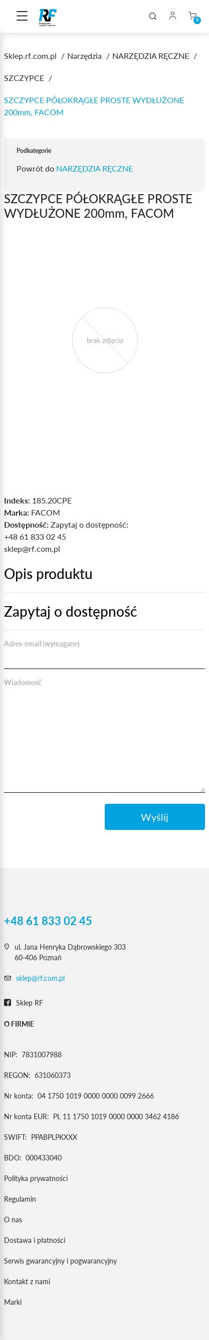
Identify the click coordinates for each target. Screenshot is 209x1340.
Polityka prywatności (36, 1178)
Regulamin (20, 1199)
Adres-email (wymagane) (42, 643)
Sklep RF (23, 1003)
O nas (13, 1219)
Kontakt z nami (27, 1281)
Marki (13, 1302)
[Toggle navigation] (22, 16)
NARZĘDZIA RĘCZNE (94, 168)
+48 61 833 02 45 (48, 921)
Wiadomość (23, 682)
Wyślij (154, 817)
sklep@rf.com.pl (40, 978)
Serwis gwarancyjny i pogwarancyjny (60, 1261)
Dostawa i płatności (34, 1240)
